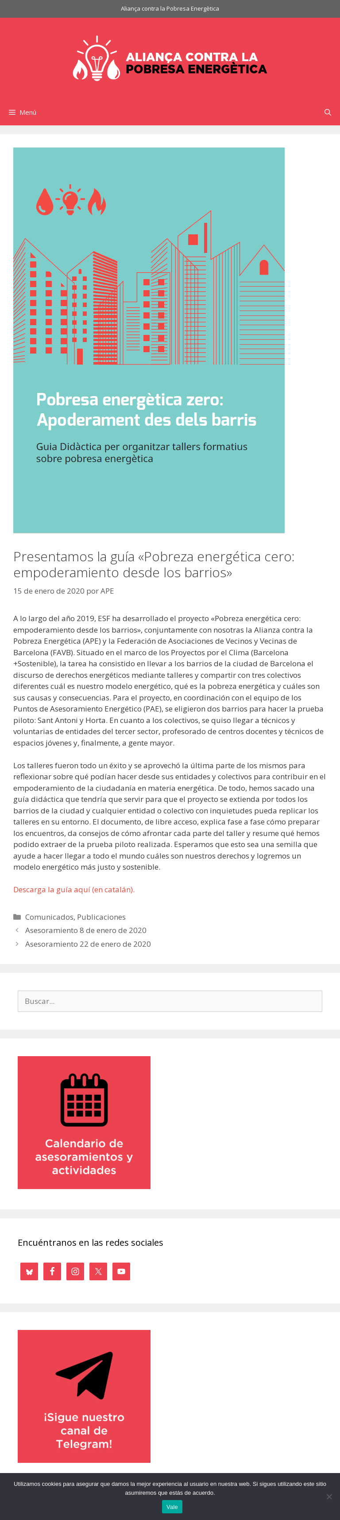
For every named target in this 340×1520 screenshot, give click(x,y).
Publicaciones (101, 917)
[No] (329, 1496)
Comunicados (49, 917)
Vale (172, 1507)
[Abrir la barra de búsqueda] (328, 112)
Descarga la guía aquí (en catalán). (74, 889)
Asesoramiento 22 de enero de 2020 (88, 944)
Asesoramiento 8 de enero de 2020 (86, 930)
